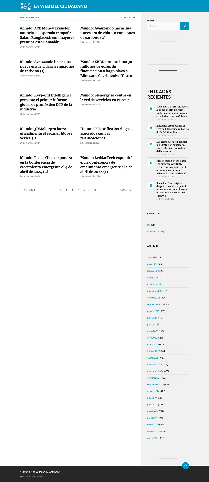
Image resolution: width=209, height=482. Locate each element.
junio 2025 (152, 324)
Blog (149, 224)
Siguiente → (127, 204)
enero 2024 (152, 438)
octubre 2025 (153, 297)
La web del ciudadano (45, 471)
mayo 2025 (152, 331)
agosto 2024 (153, 391)
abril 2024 (152, 418)
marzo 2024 (153, 424)
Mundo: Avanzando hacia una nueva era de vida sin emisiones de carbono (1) (46, 72)
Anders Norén (36, 476)
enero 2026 (152, 277)
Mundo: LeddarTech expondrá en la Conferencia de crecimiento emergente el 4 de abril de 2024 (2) (47, 178)
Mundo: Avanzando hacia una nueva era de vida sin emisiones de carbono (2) (106, 33)
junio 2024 (152, 404)
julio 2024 (152, 398)
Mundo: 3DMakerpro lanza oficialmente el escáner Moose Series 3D (47, 146)
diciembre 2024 (154, 364)
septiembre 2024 (155, 384)
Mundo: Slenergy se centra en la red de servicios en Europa (106, 109)
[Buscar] (184, 26)
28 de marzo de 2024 (30, 52)
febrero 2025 (153, 351)
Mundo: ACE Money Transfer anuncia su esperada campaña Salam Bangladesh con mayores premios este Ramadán (46, 38)
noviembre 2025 (155, 290)
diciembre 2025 (154, 284)
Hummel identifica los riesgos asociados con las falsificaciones (107, 146)
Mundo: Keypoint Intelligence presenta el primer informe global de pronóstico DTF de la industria (46, 114)
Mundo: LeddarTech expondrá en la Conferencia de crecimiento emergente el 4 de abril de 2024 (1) (107, 178)
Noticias (151, 231)
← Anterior (28, 204)
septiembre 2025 (155, 304)
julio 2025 (152, 317)
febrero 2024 (153, 431)
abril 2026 (152, 257)
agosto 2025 (153, 311)
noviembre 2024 (155, 371)
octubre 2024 (153, 377)
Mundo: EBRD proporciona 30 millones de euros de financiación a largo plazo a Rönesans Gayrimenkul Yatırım (106, 77)
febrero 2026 (153, 270)
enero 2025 (152, 357)
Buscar (150, 20)
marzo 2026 (153, 264)
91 (94, 204)
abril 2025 (152, 337)
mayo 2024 (152, 411)
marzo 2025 (153, 344)
